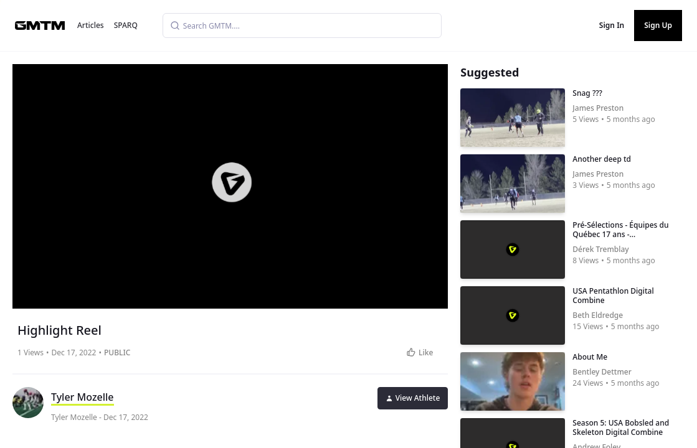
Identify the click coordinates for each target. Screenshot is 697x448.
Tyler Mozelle (82, 397)
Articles (90, 25)
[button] (232, 182)
